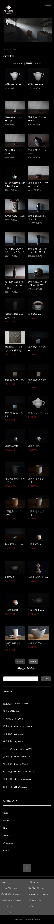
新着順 (38, 63)
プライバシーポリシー (36, 900)
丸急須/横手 (10, 577)
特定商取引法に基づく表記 (10, 894)
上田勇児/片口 (35, 643)
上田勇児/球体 (11, 445)
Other (14, 50)
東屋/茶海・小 (14, 84)
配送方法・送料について (37, 888)
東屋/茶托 (35, 314)
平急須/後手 (36, 610)
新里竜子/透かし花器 (15, 216)
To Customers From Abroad (38, 894)
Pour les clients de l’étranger (11, 900)
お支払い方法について (9, 888)
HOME (6, 50)
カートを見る (6, 912)
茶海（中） (36, 84)
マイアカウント (7, 906)
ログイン (32, 906)
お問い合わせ (33, 882)
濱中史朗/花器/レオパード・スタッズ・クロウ (14, 284)
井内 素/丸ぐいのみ (14, 544)
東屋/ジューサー (38, 413)
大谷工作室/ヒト (38, 577)
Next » (33, 661)
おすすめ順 (18, 63)
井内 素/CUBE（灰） (15, 380)
